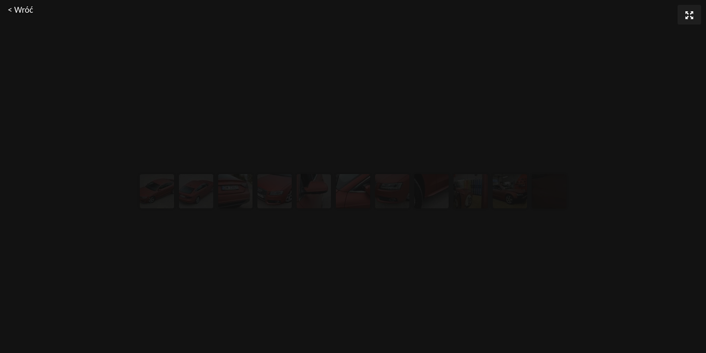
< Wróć (20, 9)
